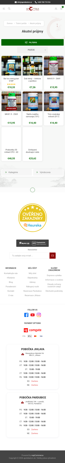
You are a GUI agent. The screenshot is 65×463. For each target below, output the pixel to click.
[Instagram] (39, 315)
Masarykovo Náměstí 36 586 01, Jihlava (32, 354)
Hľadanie (11, 278)
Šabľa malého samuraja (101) (32, 115)
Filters (33, 42)
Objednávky (32, 278)
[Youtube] (32, 315)
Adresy (33, 282)
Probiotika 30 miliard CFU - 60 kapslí (11, 152)
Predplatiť (52, 256)
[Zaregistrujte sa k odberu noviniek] (29, 256)
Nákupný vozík (32, 286)
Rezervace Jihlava (32, 295)
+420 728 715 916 (42, 2)
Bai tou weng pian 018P (11, 79)
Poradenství (11, 286)
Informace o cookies (54, 280)
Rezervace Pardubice (32, 291)
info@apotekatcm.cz (23, 2)
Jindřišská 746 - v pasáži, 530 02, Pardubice (32, 403)
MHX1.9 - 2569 (11, 114)
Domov (10, 23)
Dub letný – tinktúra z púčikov (32, 79)
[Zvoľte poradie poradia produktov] (32, 50)
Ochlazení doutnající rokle (32, 151)
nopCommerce (37, 455)
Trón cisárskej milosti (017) (54, 115)
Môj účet (32, 273)
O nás (10, 295)
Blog (11, 282)
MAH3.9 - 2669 (53, 78)
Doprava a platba (54, 275)
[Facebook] (26, 315)
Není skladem (11, 108)
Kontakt (10, 291)
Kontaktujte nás (11, 273)
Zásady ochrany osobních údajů (54, 285)
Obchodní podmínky (54, 291)
